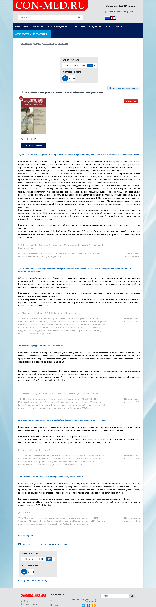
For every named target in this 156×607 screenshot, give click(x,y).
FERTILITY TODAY (124, 26)
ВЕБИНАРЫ (38, 26)
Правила (54, 605)
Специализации (50, 43)
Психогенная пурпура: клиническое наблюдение (40, 346)
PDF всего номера (33, 145)
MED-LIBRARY (21, 26)
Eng (112, 17)
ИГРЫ (108, 26)
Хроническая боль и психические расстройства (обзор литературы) (50, 477)
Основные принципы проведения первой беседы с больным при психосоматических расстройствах (65, 420)
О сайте (54, 600)
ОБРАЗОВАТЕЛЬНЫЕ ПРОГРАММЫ (32, 34)
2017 (75, 65)
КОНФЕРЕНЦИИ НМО (58, 26)
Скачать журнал (25, 535)
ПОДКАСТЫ (95, 26)
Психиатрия (63, 43)
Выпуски (37, 43)
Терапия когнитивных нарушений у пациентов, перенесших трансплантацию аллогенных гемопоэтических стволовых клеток (78, 154)
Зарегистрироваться (126, 11)
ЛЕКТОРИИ (79, 26)
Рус (106, 17)
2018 (82, 65)
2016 (68, 65)
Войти (112, 12)
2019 (90, 65)
